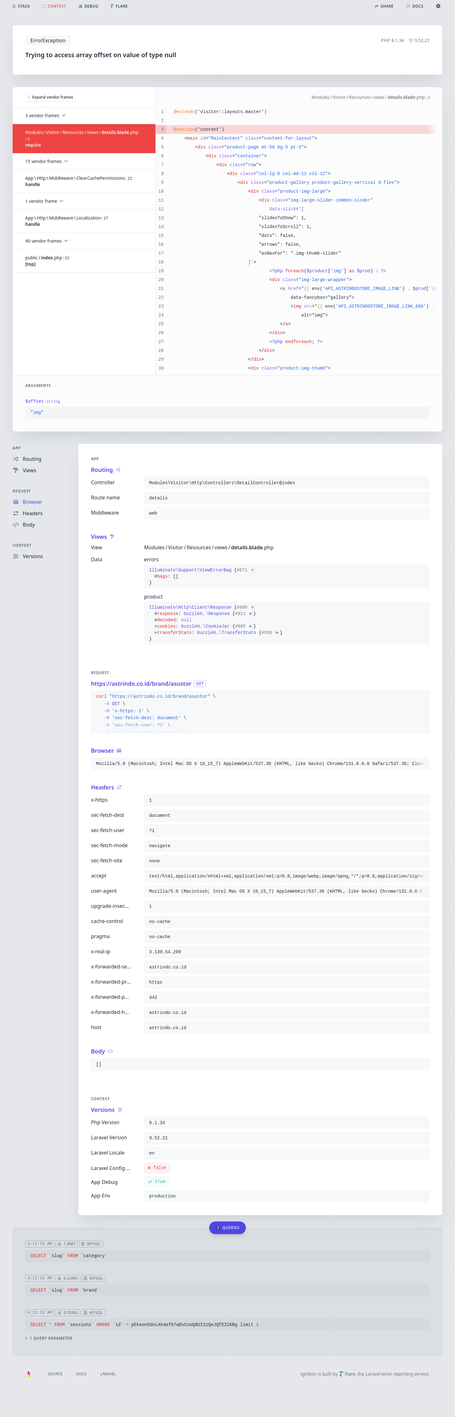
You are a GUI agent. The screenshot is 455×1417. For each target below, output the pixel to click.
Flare (347, 1374)
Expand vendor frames (50, 96)
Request (22, 491)
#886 (246, 607)
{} (202, 576)
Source (55, 1374)
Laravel (108, 1374)
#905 (244, 626)
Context (22, 545)
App (17, 448)
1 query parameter (48, 1338)
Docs (81, 1374)
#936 (271, 632)
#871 (246, 570)
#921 (244, 613)
